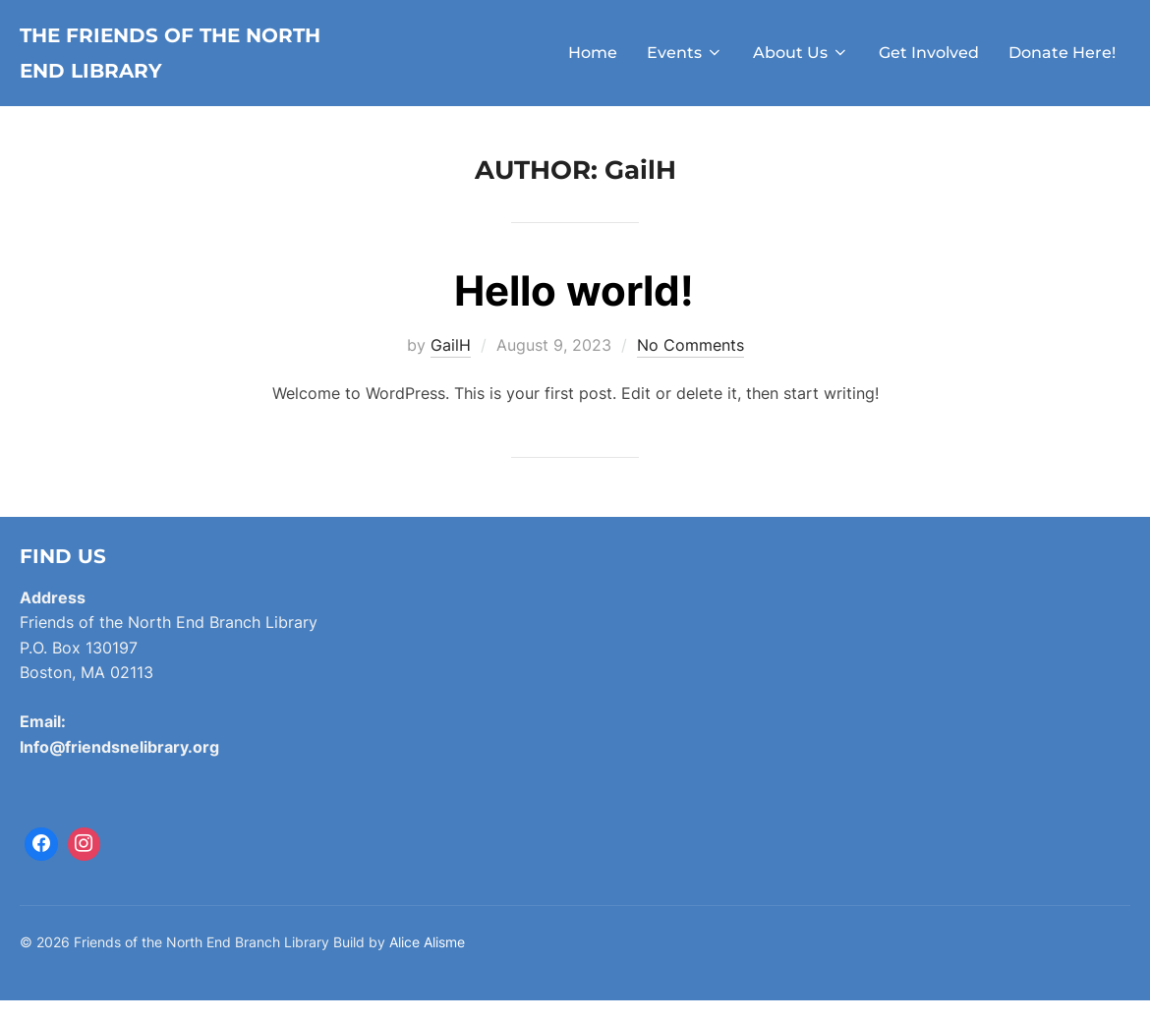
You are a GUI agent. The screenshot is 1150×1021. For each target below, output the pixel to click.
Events (685, 63)
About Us (801, 63)
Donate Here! (1062, 63)
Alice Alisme (427, 963)
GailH (451, 366)
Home (592, 63)
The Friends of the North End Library (172, 63)
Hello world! (574, 312)
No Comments (690, 366)
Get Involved (929, 63)
